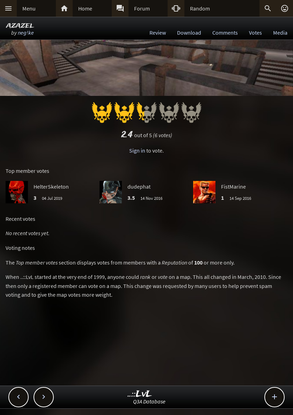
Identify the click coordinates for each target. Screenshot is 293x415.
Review (157, 32)
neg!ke (26, 32)
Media (280, 32)
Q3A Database (149, 401)
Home (85, 8)
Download (189, 32)
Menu (29, 8)
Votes (255, 32)
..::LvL (140, 394)
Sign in (137, 150)
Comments (225, 32)
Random (200, 8)
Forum (142, 8)
